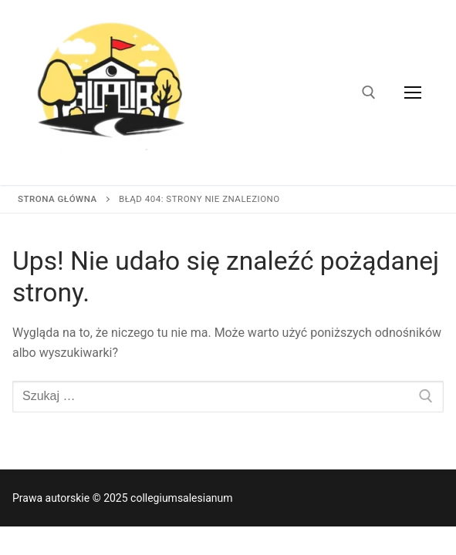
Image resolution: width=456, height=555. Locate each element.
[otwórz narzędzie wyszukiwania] (369, 92)
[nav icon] (412, 92)
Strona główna (57, 198)
